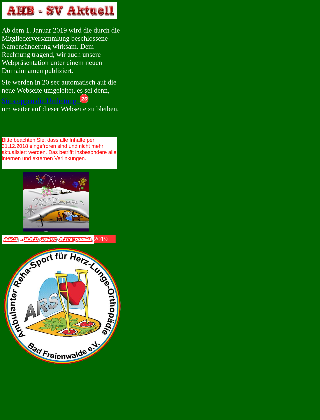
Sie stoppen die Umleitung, (45, 101)
